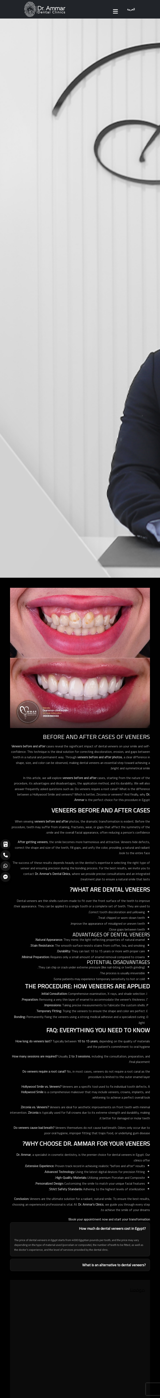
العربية (131, 9)
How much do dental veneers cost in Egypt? (112, 1228)
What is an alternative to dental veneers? (114, 1265)
